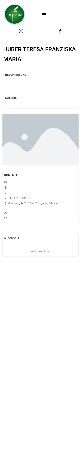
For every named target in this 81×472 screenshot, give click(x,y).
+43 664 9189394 (17, 198)
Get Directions (40, 251)
